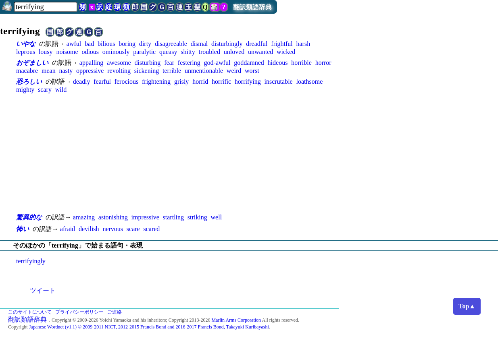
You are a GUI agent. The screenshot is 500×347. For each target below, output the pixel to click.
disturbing (147, 62)
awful (74, 43)
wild (61, 89)
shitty (188, 51)
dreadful (256, 43)
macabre (27, 70)
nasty (66, 70)
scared (151, 228)
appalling (91, 62)
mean (49, 70)
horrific (221, 81)
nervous (112, 228)
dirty (145, 43)
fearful (102, 81)
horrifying (248, 81)
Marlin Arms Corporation (236, 320)
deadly (81, 81)
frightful (281, 43)
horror (323, 62)
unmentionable (204, 70)
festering (189, 62)
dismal (199, 43)
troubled (209, 51)
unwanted (260, 51)
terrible (171, 70)
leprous (25, 51)
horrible (301, 62)
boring (127, 43)
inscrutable (279, 81)
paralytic (144, 51)
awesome (119, 62)
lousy (46, 51)
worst (252, 70)
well (216, 217)
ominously (116, 51)
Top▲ (466, 306)
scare (133, 228)
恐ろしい (29, 81)
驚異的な (29, 217)
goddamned (249, 62)
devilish (89, 228)
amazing (84, 217)
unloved (234, 51)
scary (45, 89)
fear (169, 62)
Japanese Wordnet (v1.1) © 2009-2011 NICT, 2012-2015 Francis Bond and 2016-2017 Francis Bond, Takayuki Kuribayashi (149, 327)
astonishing (113, 217)
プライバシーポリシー (79, 312)
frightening (156, 81)
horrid (200, 81)
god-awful (217, 62)
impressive (145, 217)
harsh (303, 43)
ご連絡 (114, 312)
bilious (106, 43)
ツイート (43, 290)
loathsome (309, 81)
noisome (67, 51)
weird (234, 70)
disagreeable (171, 43)
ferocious (127, 81)
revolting (119, 70)
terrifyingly (31, 261)
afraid (67, 228)
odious (90, 51)
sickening (146, 70)
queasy (168, 51)
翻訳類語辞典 (252, 7)
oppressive (90, 70)
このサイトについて (30, 312)
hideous (278, 62)
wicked (286, 51)
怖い (22, 228)
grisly (181, 81)
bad (89, 43)
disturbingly (226, 43)
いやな (25, 43)
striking (197, 217)
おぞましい (32, 62)
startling (173, 217)
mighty (25, 89)
